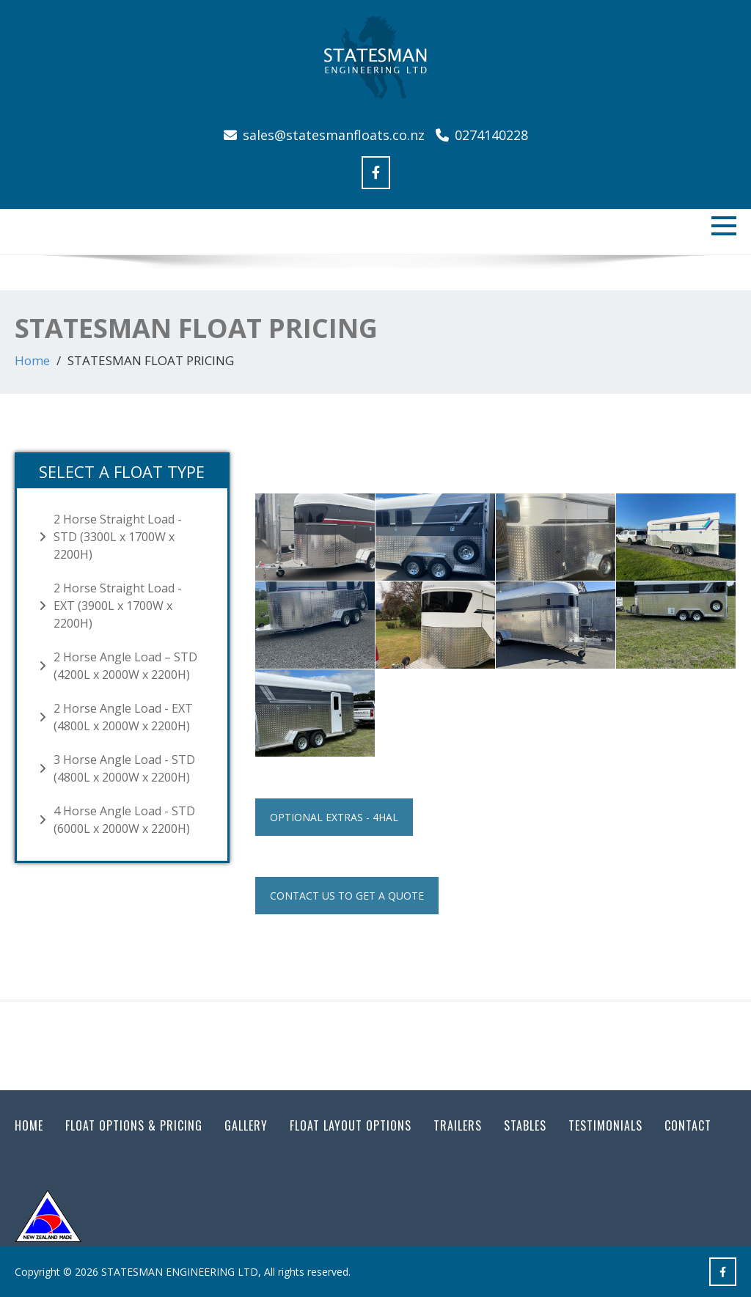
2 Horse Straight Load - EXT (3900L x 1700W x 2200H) (118, 605)
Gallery (246, 1125)
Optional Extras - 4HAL (334, 817)
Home (32, 360)
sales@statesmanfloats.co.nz (326, 135)
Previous (33, 272)
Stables (525, 1125)
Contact (687, 1125)
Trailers (457, 1125)
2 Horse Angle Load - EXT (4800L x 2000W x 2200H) (123, 717)
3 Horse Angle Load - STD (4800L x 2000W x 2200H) (124, 768)
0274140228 (482, 135)
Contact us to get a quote (347, 896)
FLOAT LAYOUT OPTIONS (350, 1125)
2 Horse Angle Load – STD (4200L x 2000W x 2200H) (125, 666)
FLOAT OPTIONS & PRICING (133, 1125)
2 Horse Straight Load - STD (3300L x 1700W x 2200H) (118, 536)
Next (718, 272)
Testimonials (605, 1125)
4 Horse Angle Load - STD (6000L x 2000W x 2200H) (124, 820)
